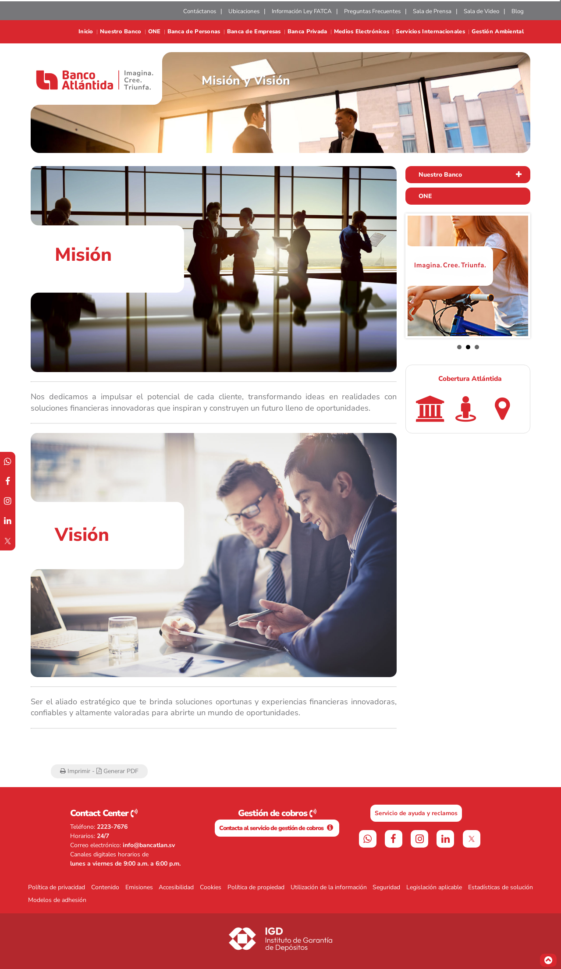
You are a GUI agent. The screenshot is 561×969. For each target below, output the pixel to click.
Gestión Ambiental (498, 32)
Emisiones (139, 887)
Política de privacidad (56, 887)
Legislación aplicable (434, 887)
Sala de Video (481, 11)
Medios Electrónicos (362, 32)
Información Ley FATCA (302, 11)
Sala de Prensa (432, 11)
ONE (154, 32)
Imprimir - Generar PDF (99, 771)
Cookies (210, 887)
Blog (517, 11)
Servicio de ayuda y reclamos (416, 813)
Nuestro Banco (121, 32)
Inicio (85, 32)
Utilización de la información (329, 887)
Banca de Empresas (254, 32)
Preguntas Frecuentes (372, 11)
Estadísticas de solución (500, 887)
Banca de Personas (193, 32)
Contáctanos (199, 11)
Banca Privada (307, 32)
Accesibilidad (176, 887)
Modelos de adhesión (57, 900)
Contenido (105, 887)
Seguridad (386, 887)
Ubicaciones (243, 11)
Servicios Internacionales (430, 32)
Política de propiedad (255, 887)
